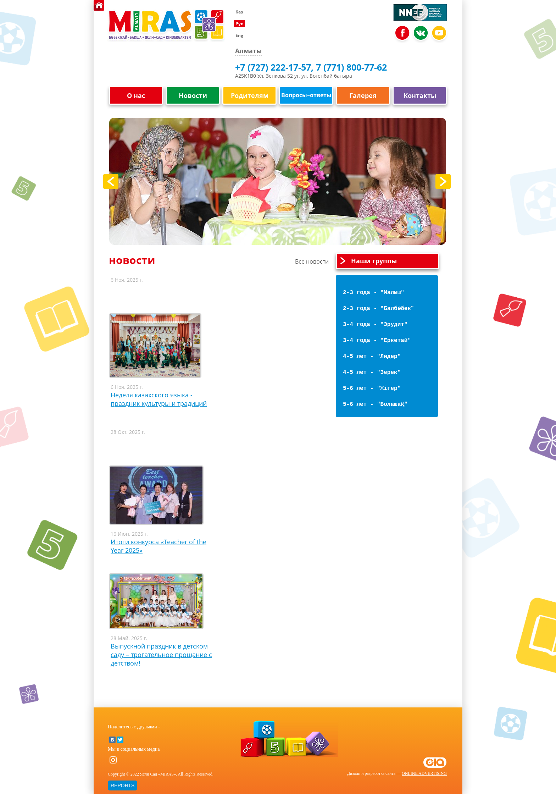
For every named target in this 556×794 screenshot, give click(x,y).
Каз (239, 12)
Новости (193, 95)
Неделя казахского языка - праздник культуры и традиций (159, 399)
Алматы (248, 50)
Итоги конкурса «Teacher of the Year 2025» (158, 546)
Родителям (249, 95)
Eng (239, 35)
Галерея (363, 95)
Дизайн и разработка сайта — (397, 773)
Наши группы (374, 261)
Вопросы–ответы (306, 95)
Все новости (312, 261)
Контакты (420, 95)
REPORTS (122, 785)
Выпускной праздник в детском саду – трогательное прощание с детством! (161, 654)
